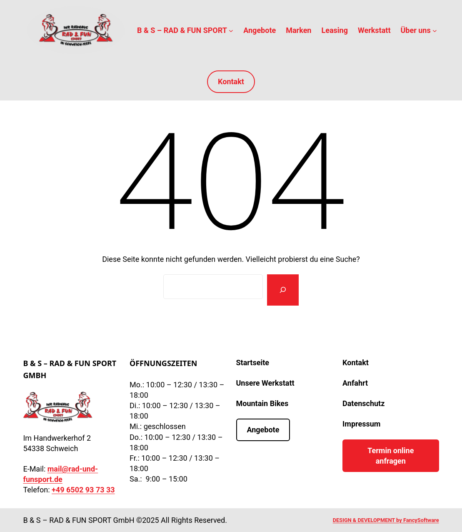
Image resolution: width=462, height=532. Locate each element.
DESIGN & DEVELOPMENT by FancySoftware (386, 520)
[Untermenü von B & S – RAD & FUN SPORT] (231, 30)
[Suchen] (283, 290)
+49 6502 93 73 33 (83, 489)
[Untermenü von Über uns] (434, 30)
